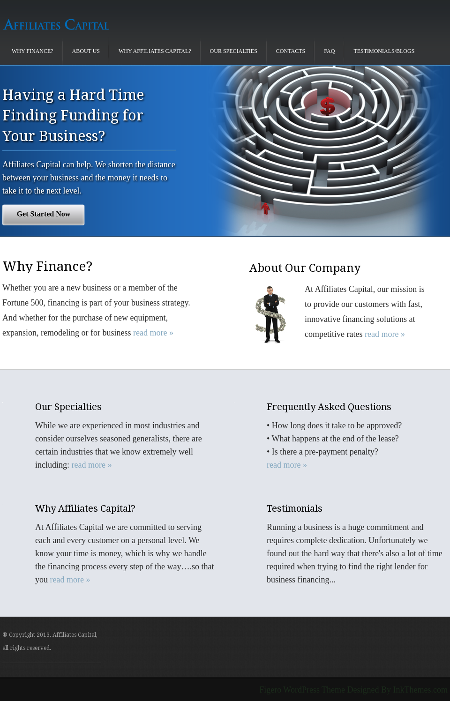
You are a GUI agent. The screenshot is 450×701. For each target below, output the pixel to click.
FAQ (329, 51)
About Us (86, 51)
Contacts (290, 51)
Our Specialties (233, 51)
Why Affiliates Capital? (155, 51)
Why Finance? (32, 51)
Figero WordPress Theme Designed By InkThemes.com (353, 689)
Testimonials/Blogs (383, 51)
